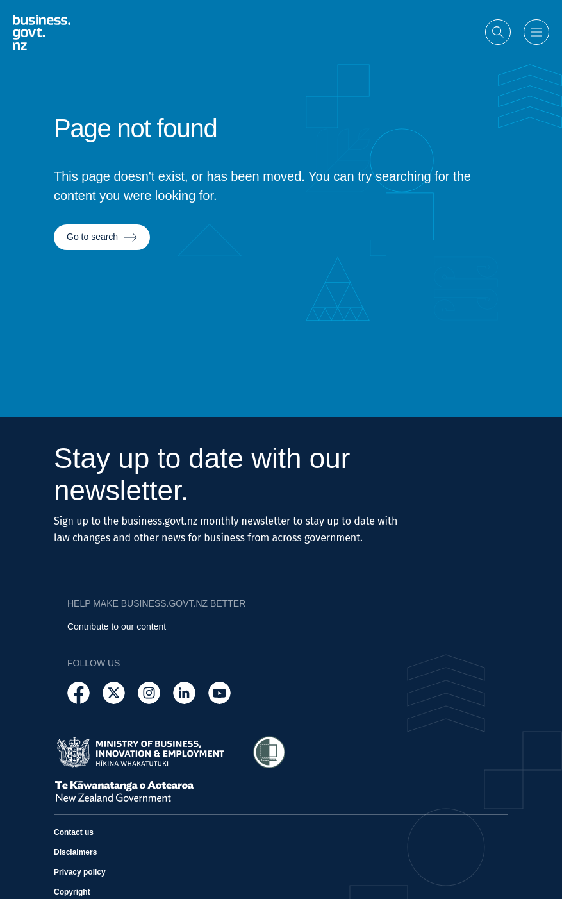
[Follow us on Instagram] (149, 693)
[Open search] (498, 31)
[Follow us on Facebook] (78, 693)
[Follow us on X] (114, 693)
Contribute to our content (116, 626)
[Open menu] (536, 31)
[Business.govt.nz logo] (41, 31)
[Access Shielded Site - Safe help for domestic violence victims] (269, 752)
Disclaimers (75, 852)
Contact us (74, 832)
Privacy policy (80, 872)
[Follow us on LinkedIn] (184, 693)
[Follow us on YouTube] (219, 693)
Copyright (72, 891)
